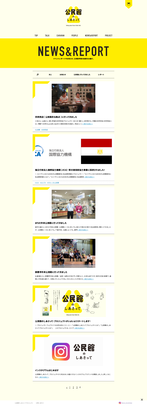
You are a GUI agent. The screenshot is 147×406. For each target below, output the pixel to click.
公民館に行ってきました (82, 74)
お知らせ (63, 74)
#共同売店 (44, 130)
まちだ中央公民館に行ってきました (51, 222)
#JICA (37, 183)
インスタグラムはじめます (47, 370)
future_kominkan (125, 403)
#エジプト (43, 183)
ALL (50, 74)
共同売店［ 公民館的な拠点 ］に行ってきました (56, 116)
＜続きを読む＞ (87, 124)
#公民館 (37, 130)
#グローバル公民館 (53, 183)
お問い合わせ (40, 403)
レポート (101, 74)
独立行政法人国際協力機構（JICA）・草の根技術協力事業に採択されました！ (70, 169)
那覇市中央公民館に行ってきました (51, 272)
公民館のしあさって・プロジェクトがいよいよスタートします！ (63, 321)
